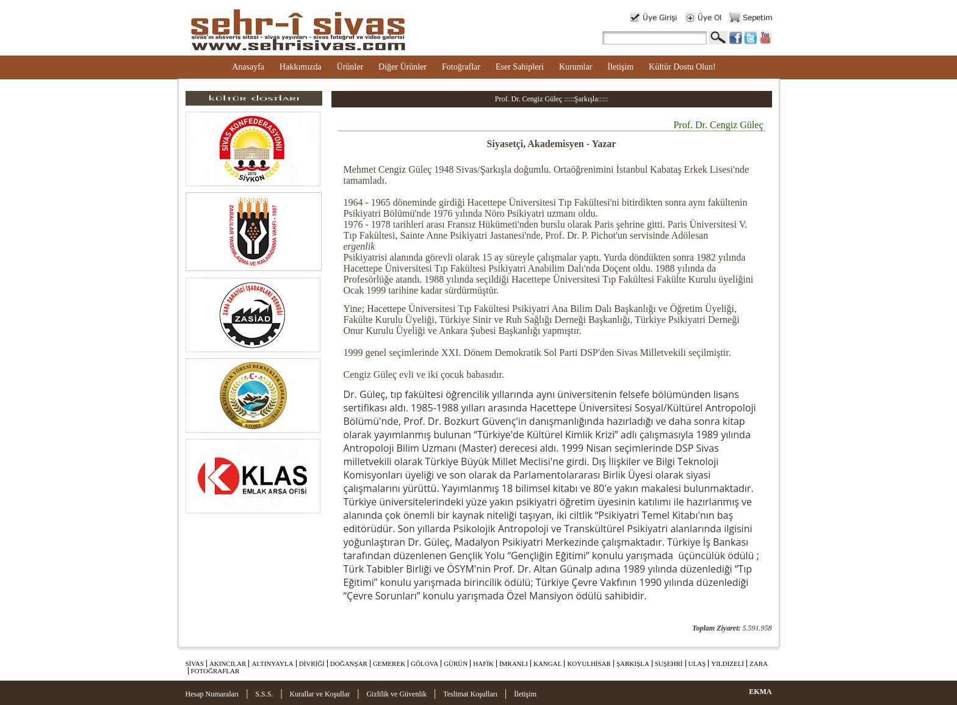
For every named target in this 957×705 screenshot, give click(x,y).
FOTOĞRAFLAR (215, 670)
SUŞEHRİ (669, 663)
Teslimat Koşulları (470, 694)
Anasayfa (248, 66)
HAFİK (483, 663)
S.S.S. (264, 694)
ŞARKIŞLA (632, 663)
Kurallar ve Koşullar (320, 694)
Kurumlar (575, 66)
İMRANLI (513, 663)
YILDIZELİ (727, 663)
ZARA (758, 663)
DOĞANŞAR (348, 663)
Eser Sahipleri (520, 66)
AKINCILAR (228, 663)
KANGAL (547, 663)
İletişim (620, 66)
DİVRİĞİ (312, 663)
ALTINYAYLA (272, 663)
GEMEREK (389, 663)
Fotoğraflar (461, 66)
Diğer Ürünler (402, 66)
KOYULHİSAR (589, 663)
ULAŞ (697, 663)
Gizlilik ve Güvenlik (396, 694)
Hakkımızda (300, 66)
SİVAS (195, 663)
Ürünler (350, 66)
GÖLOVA (424, 663)
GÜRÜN (456, 663)
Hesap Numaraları (212, 694)
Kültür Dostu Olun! (682, 66)
